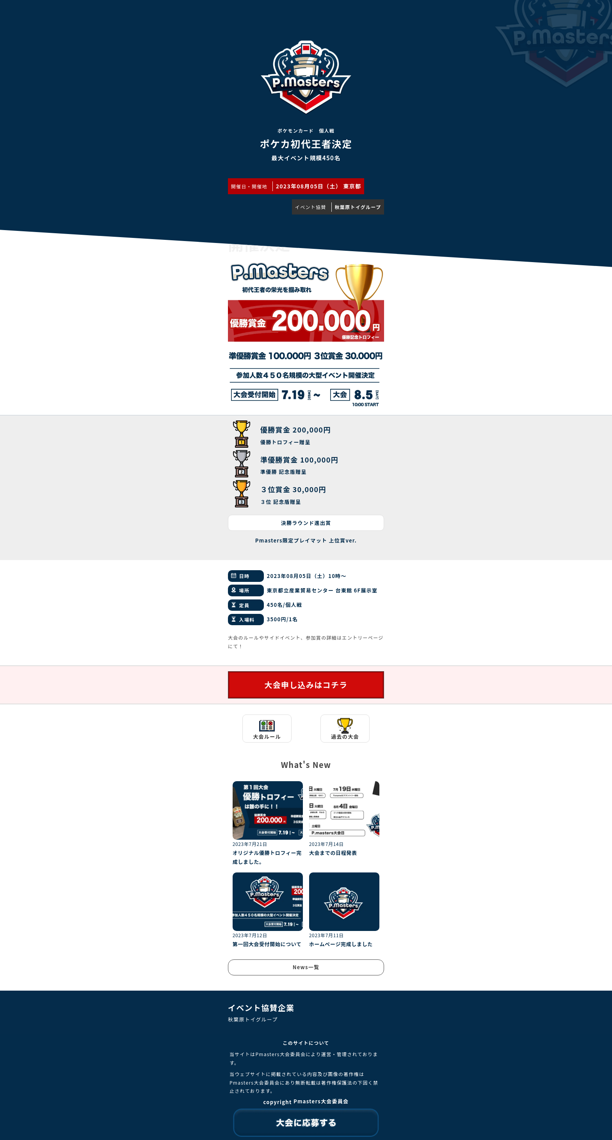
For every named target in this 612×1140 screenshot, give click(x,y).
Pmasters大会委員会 (321, 1101)
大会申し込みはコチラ (306, 684)
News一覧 (306, 967)
